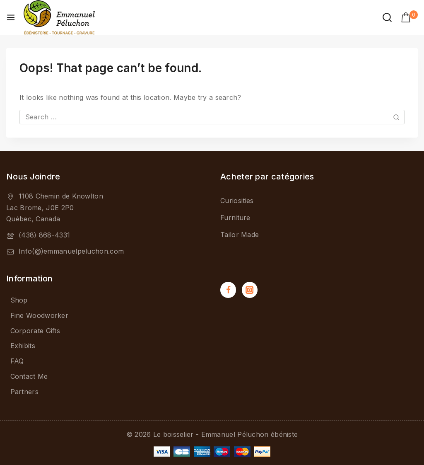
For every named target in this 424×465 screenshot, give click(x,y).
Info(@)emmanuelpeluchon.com (71, 251)
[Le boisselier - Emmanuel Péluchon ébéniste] (59, 17)
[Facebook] (228, 290)
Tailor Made (239, 234)
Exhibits (22, 345)
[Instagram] (250, 290)
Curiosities (236, 200)
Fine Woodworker (39, 315)
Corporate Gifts (35, 331)
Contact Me (29, 376)
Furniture (235, 217)
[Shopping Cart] (409, 17)
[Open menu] (10, 17)
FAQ (17, 361)
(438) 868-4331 (44, 235)
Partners (24, 392)
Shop (19, 300)
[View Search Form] (387, 17)
